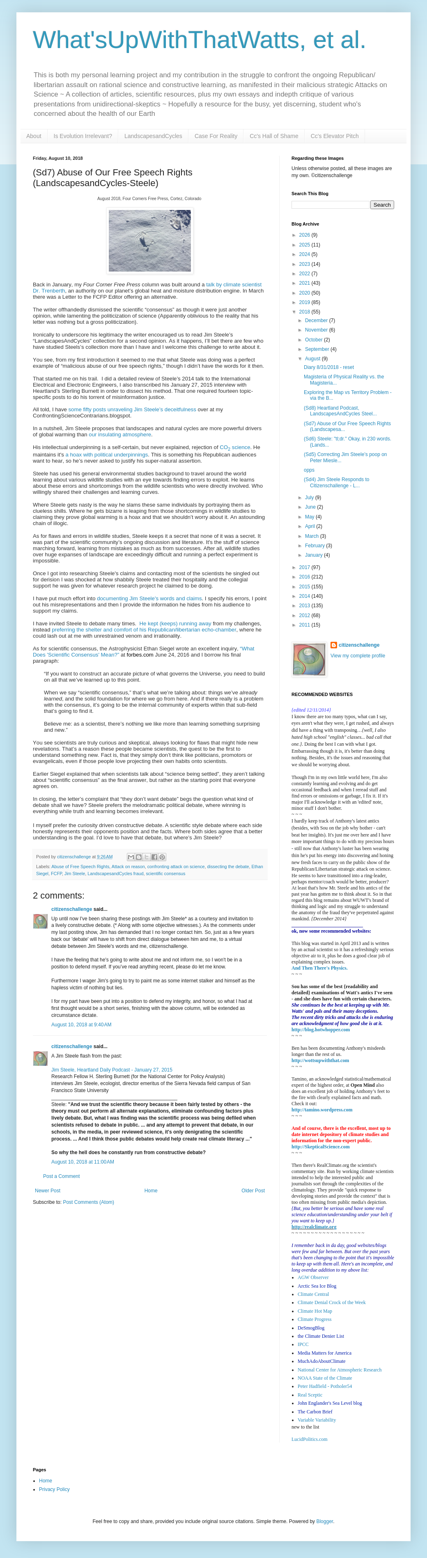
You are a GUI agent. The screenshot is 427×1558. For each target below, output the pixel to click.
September (318, 349)
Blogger (324, 1521)
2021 (305, 283)
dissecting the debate (228, 866)
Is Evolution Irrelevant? (83, 136)
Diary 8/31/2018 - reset (329, 367)
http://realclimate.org (314, 1227)
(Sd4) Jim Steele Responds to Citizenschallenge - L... (336, 482)
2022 (305, 274)
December (317, 320)
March (312, 536)
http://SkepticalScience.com (321, 1147)
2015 (305, 587)
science (240, 447)
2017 (305, 567)
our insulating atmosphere (120, 434)
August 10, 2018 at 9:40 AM (81, 1025)
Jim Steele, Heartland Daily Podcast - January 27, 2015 (111, 1070)
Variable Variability (317, 1420)
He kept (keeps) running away (175, 623)
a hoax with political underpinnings (106, 455)
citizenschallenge (71, 909)
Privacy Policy (54, 1489)
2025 (305, 245)
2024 (305, 254)
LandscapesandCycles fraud (115, 873)
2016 (305, 577)
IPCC (303, 1344)
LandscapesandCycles (153, 136)
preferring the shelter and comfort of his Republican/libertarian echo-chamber (144, 630)
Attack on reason (128, 866)
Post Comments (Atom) (88, 1202)
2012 (305, 615)
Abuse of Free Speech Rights (80, 866)
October (314, 340)
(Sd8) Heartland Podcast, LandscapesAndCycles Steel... (340, 411)
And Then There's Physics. (320, 968)
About (33, 136)
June (311, 507)
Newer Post (47, 1191)
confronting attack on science (176, 866)
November (317, 330)
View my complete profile (358, 656)
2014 (305, 596)
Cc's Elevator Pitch (335, 136)
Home (151, 1191)
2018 (305, 312)
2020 (305, 293)
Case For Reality (216, 136)
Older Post (253, 1191)
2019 (305, 302)
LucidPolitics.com (310, 1439)
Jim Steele (74, 873)
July (310, 497)
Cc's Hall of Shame (274, 136)
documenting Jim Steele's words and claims (149, 598)
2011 (305, 625)
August (313, 359)
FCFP (56, 873)
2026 (305, 235)
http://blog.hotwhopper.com (321, 1030)
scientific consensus (165, 873)
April (310, 526)
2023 (305, 264)
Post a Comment (61, 1176)
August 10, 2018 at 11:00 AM (82, 1162)
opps (309, 470)
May (310, 517)
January (314, 555)
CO (224, 447)
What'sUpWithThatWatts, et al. (200, 39)
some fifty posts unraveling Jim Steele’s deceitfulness (132, 409)
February (315, 546)
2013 (305, 605)
